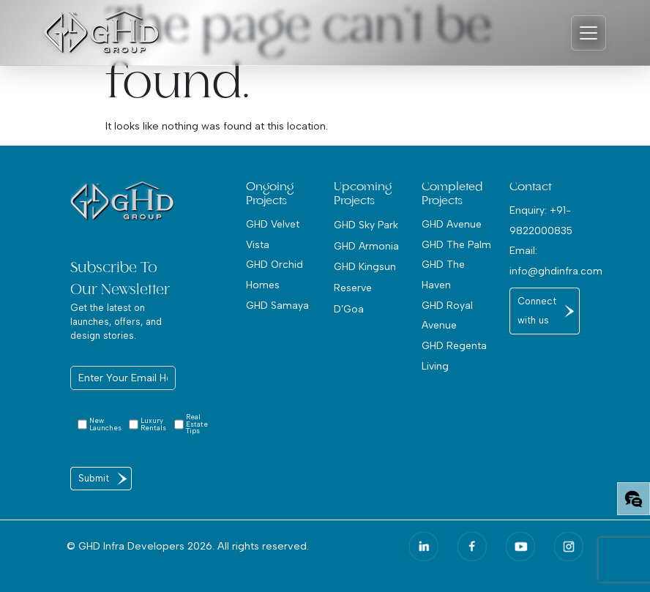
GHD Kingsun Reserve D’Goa (365, 287)
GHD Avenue (452, 224)
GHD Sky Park (366, 225)
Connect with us (537, 311)
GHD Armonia (366, 246)
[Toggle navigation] (588, 32)
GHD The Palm (456, 244)
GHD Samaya (277, 305)
